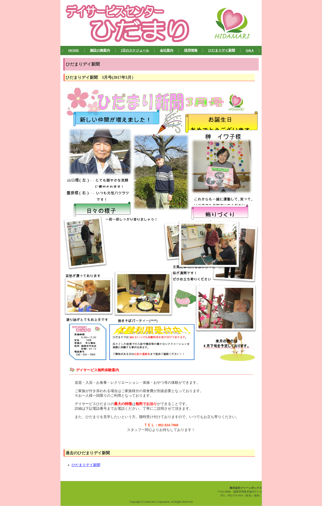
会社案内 (166, 50)
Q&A (250, 50)
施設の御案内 (100, 50)
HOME (73, 50)
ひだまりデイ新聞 (221, 50)
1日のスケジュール (135, 50)
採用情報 (190, 50)
